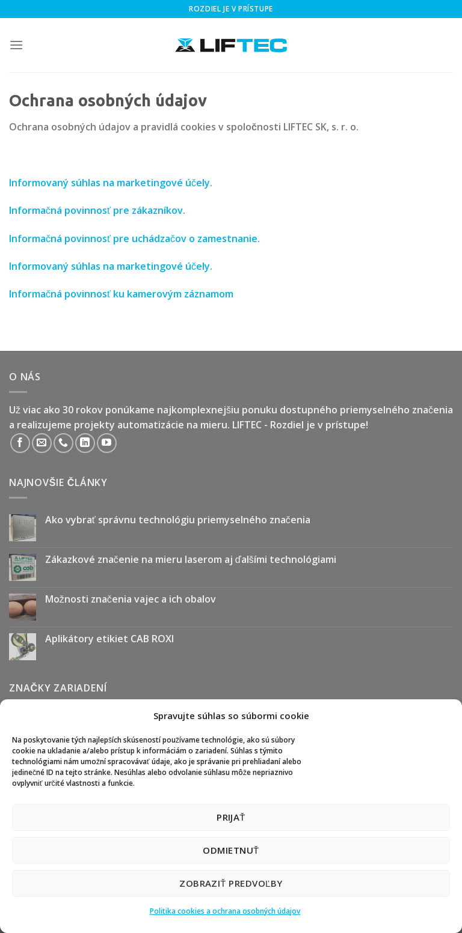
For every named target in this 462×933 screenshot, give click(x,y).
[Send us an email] (42, 443)
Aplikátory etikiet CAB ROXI (109, 639)
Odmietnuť (231, 850)
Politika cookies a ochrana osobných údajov (225, 911)
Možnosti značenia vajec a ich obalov (130, 599)
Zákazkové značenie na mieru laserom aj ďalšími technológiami (190, 559)
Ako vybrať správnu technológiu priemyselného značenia (177, 520)
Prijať (231, 817)
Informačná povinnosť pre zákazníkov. (97, 210)
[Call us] (63, 443)
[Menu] (16, 44)
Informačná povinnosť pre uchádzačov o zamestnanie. (134, 238)
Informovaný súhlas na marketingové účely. (110, 182)
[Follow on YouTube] (107, 443)
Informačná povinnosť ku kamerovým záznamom (121, 293)
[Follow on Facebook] (20, 443)
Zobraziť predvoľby (231, 883)
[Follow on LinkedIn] (85, 443)
